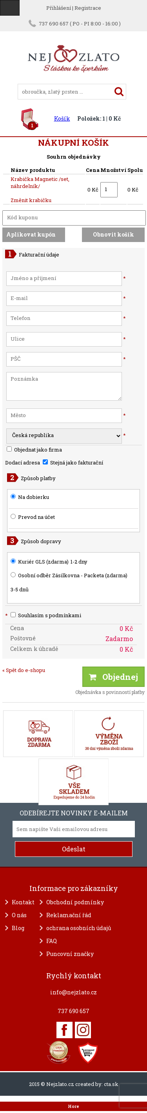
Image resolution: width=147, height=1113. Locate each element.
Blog (18, 928)
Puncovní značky (70, 954)
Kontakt (23, 902)
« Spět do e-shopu (23, 670)
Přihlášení (58, 7)
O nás (19, 915)
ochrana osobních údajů (78, 928)
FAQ (51, 941)
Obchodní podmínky (75, 902)
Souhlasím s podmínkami (43, 615)
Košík (62, 118)
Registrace (87, 7)
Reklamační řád (68, 915)
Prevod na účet (36, 516)
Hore (73, 1106)
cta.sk (111, 1084)
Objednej (113, 676)
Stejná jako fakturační (73, 462)
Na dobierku (33, 496)
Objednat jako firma (34, 449)
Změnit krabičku (31, 200)
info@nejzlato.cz (73, 992)
